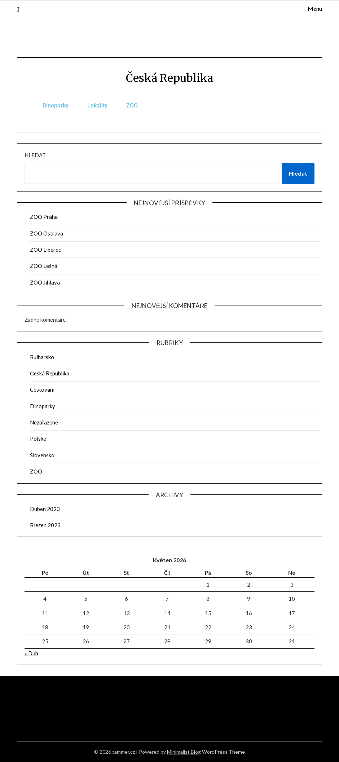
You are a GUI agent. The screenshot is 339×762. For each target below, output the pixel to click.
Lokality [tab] (97, 105)
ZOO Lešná (43, 266)
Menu (315, 8)
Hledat (35, 155)
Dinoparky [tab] (56, 105)
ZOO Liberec (45, 249)
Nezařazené (44, 422)
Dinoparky (42, 406)
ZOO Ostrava (46, 233)
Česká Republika (49, 373)
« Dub (31, 653)
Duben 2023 (45, 509)
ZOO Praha (44, 216)
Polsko (38, 438)
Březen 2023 (45, 525)
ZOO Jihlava (45, 282)
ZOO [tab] (132, 105)
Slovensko (42, 455)
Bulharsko (42, 357)
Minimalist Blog (184, 752)
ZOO (36, 471)
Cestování (42, 389)
